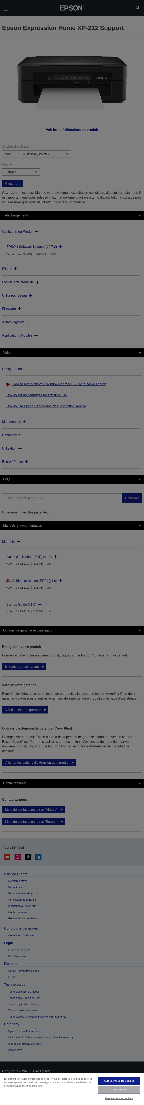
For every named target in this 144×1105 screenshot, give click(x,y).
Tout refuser (119, 1089)
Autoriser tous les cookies (119, 1081)
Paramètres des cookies (119, 1098)
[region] (72, 1089)
